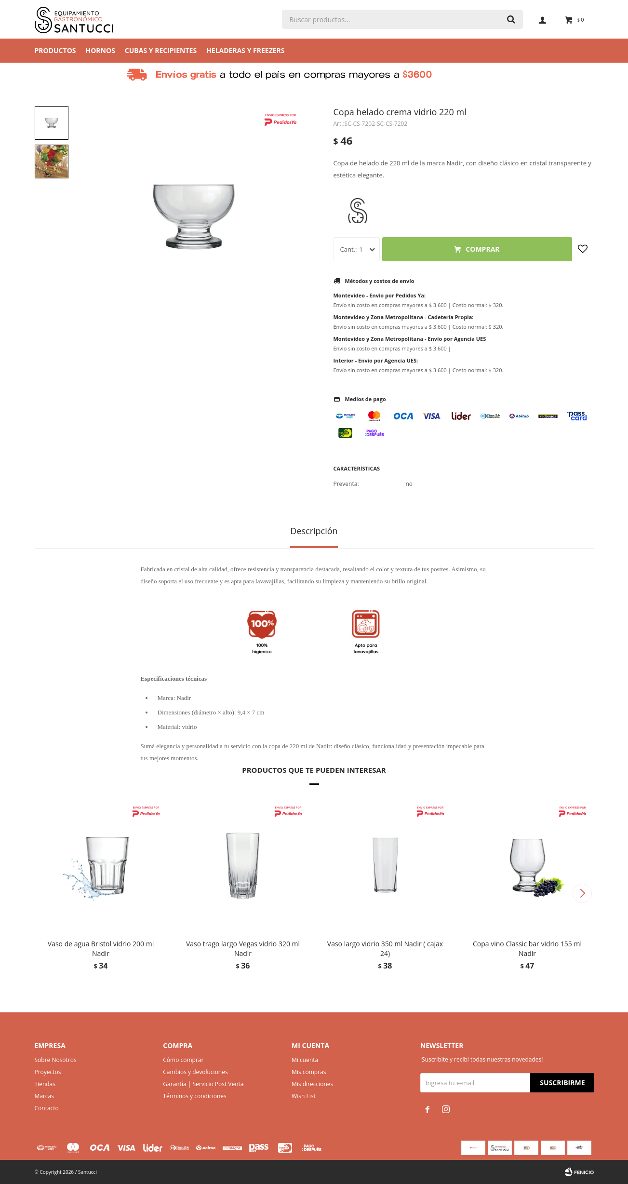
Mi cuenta (305, 1060)
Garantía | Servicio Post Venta (203, 1084)
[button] (582, 893)
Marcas (44, 1096)
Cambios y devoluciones (195, 1072)
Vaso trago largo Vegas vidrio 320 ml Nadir (243, 948)
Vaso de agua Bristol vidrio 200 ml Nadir (101, 948)
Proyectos (48, 1072)
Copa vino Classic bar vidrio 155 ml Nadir (527, 948)
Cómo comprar (183, 1060)
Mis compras (309, 1072)
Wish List (304, 1096)
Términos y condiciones (194, 1096)
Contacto (47, 1108)
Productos (55, 50)
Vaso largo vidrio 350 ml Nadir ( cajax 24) (385, 948)
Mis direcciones (312, 1084)
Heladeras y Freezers (245, 50)
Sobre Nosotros (56, 1060)
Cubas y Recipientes (161, 50)
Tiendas (45, 1084)
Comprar (482, 249)
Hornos (100, 50)
